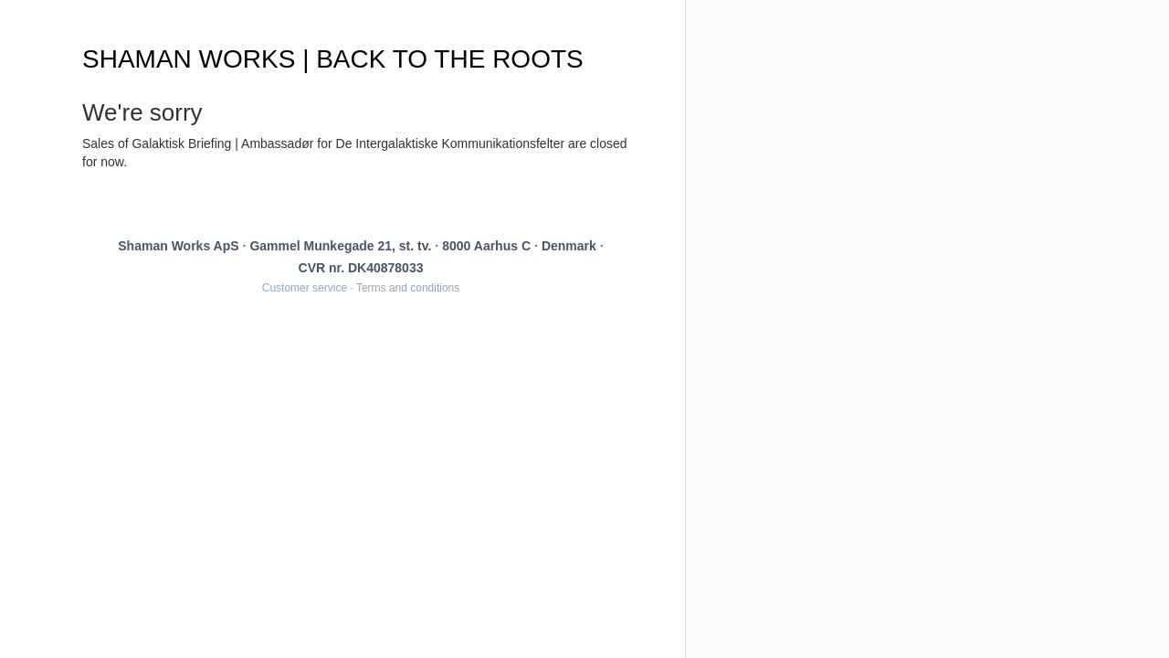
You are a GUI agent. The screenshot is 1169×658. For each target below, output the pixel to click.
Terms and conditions (407, 287)
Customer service (304, 287)
